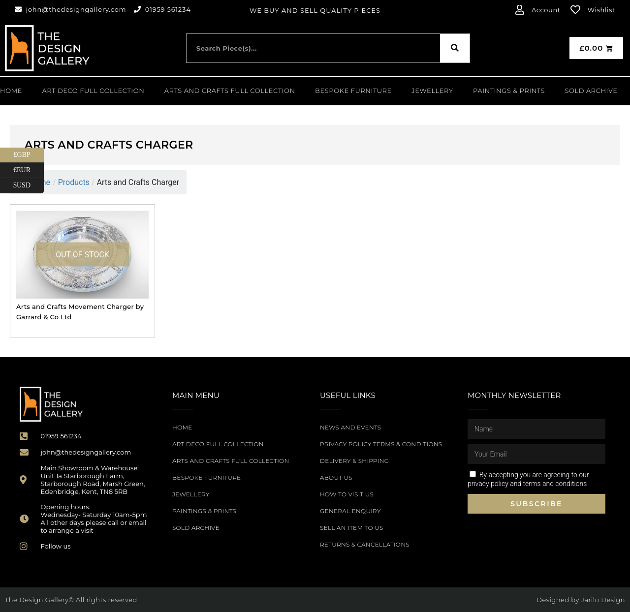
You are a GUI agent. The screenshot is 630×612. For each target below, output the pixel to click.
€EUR (28, 170)
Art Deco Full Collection (93, 90)
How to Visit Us (347, 494)
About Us (336, 477)
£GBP (28, 155)
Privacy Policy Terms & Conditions (381, 444)
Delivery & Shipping (354, 460)
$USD (28, 185)
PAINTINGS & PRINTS (509, 90)
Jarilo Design (603, 600)
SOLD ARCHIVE (591, 90)
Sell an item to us (351, 527)
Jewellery (432, 90)
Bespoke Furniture (353, 90)
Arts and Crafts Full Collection (229, 90)
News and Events (350, 427)
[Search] (455, 48)
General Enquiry (350, 511)
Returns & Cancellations (365, 544)
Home (11, 90)
